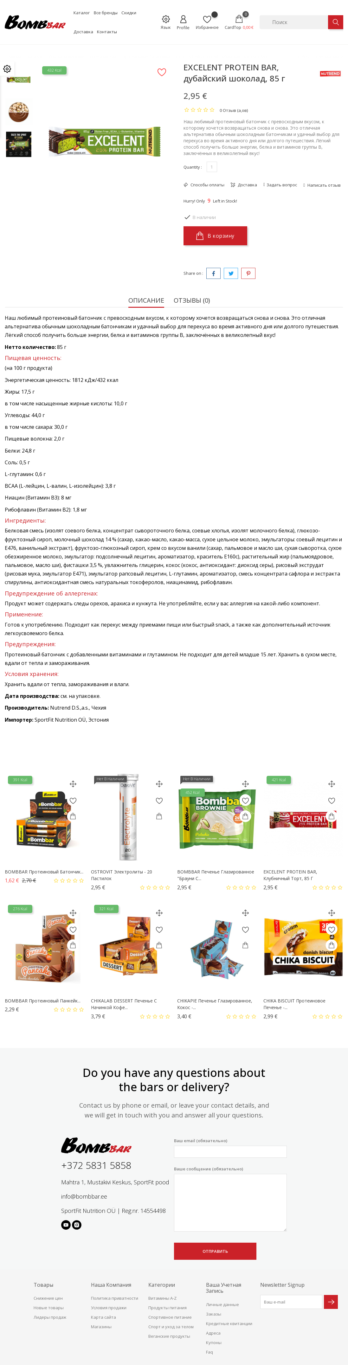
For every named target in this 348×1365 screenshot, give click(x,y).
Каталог (82, 13)
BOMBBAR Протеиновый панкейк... (43, 1001)
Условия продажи (108, 1307)
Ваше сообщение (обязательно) (230, 1199)
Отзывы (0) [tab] (192, 301)
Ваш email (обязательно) (230, 1148)
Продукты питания (167, 1307)
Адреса (213, 1333)
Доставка (83, 32)
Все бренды (106, 13)
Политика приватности (114, 1298)
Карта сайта (103, 1317)
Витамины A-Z (162, 1298)
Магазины (101, 1327)
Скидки (128, 13)
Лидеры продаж (50, 1317)
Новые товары (49, 1307)
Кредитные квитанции (229, 1323)
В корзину (215, 236)
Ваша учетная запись (223, 1287)
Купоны (214, 1342)
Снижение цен (48, 1298)
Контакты (107, 32)
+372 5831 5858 (96, 1165)
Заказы (213, 1314)
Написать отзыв (323, 185)
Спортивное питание (170, 1317)
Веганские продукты (169, 1336)
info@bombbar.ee (84, 1196)
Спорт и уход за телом (171, 1327)
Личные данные (222, 1304)
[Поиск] (294, 22)
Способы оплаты (207, 185)
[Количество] (212, 167)
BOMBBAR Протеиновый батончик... (44, 872)
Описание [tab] (146, 301)
